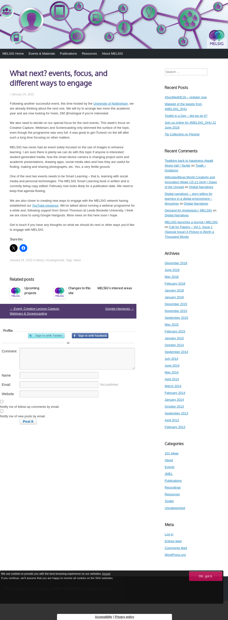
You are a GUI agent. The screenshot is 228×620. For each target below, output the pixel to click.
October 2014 (174, 345)
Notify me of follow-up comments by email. (29, 407)
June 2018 (172, 270)
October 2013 (174, 406)
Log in (169, 534)
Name (6, 375)
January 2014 (174, 399)
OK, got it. (206, 576)
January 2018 (174, 290)
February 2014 (175, 393)
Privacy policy (124, 617)
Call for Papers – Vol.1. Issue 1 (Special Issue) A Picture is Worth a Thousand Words (189, 232)
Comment (9, 351)
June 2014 (172, 365)
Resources (89, 53)
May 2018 (172, 277)
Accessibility (103, 617)
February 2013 (175, 427)
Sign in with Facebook (90, 335)
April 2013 (172, 420)
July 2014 (171, 358)
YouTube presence (45, 205)
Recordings (173, 487)
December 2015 (176, 304)
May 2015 (172, 324)
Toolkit (169, 501)
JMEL (169, 474)
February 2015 (175, 331)
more (106, 573)
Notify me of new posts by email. (23, 416)
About (40, 260)
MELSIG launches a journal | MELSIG (191, 222)
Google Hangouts (119, 308)
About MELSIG (112, 53)
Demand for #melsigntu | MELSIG (188, 210)
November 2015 (176, 311)
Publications (68, 53)
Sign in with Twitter (46, 335)
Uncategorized (54, 260)
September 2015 (176, 318)
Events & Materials (41, 53)
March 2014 (173, 386)
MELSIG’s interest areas (114, 288)
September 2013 (176, 413)
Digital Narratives (201, 187)
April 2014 (172, 379)
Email (6, 385)
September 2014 (176, 352)
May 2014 (172, 372)
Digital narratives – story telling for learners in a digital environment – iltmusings (188, 198)
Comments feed (176, 548)
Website (8, 394)
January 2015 (174, 338)
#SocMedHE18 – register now (186, 97)
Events (169, 467)
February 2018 (175, 283)
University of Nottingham (110, 103)
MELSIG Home (13, 53)
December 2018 (176, 263)
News (77, 260)
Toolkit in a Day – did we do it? (186, 116)
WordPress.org (175, 555)
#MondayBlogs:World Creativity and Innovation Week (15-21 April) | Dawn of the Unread (191, 182)
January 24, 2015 (22, 94)
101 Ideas (172, 453)
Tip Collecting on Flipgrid (182, 134)
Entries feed (173, 541)
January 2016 (174, 297)
